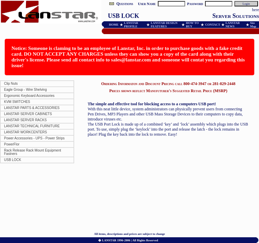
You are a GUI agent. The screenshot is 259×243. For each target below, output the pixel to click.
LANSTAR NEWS (233, 24)
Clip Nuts (11, 83)
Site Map (253, 24)
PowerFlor (12, 144)
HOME (114, 24)
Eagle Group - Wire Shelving (25, 89)
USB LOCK (12, 160)
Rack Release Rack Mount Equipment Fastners (32, 152)
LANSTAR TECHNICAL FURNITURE (32, 126)
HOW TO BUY (192, 24)
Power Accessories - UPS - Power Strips (34, 138)
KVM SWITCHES (17, 102)
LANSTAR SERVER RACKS (25, 120)
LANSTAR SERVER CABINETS (28, 114)
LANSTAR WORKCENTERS (25, 132)
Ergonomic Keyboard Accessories (29, 96)
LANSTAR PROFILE (131, 24)
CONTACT (212, 24)
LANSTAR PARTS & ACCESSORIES (32, 108)
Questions (124, 3)
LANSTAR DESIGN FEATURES (164, 24)
